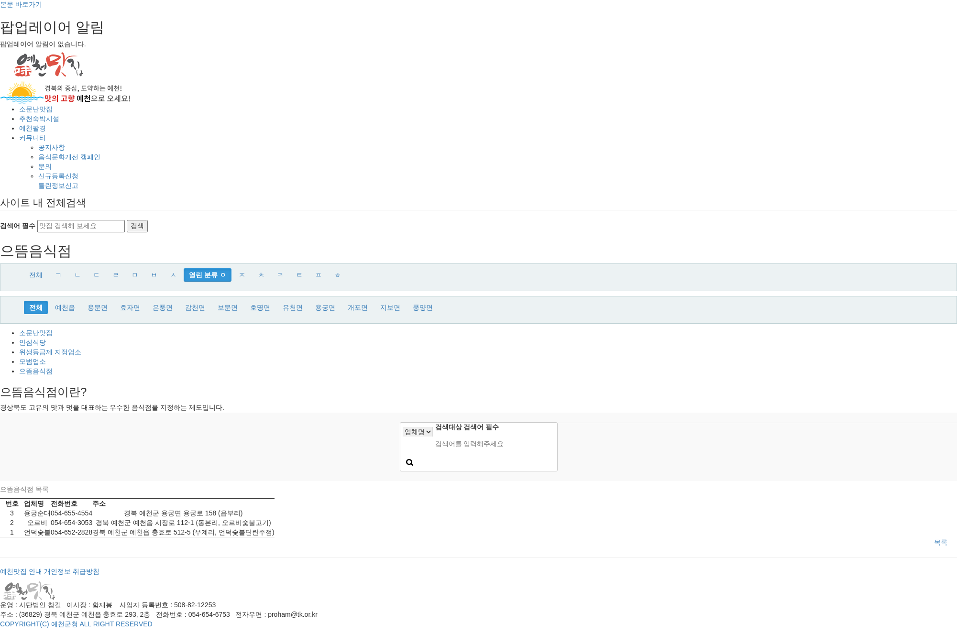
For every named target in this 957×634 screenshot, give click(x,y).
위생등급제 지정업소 (50, 352)
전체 (36, 275)
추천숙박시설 (39, 118)
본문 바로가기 (21, 4)
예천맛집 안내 (21, 571)
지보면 (390, 307)
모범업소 (32, 361)
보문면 (228, 307)
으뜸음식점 (36, 371)
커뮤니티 (32, 138)
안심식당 (32, 342)
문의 (45, 166)
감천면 (195, 307)
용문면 (98, 307)
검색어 (481, 427)
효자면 (130, 307)
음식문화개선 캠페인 (69, 157)
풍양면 (423, 307)
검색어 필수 (17, 226)
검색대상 (448, 427)
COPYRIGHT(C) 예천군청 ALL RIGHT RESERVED (76, 624)
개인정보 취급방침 (71, 571)
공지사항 (51, 147)
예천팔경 (32, 128)
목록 (940, 542)
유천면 (293, 307)
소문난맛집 (36, 109)
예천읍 (65, 307)
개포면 (358, 307)
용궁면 (325, 307)
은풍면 (163, 307)
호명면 (260, 307)
